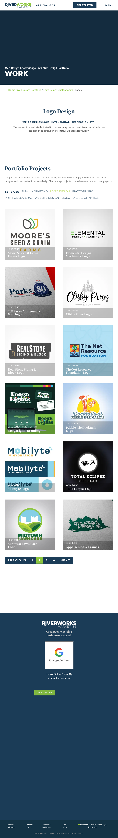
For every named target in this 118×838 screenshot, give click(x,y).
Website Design (47, 198)
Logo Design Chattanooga (58, 89)
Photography (83, 191)
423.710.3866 (45, 5)
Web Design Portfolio (29, 89)
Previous (17, 560)
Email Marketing (35, 191)
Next (65, 560)
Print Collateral (18, 198)
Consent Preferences (11, 825)
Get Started (85, 5)
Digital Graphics (86, 198)
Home (11, 89)
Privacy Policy (30, 825)
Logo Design (60, 191)
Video (65, 198)
